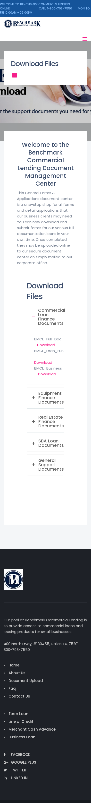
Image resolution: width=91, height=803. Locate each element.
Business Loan (21, 737)
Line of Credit (20, 721)
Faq (12, 688)
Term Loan (18, 713)
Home (13, 665)
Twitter (15, 770)
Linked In (16, 777)
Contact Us (19, 696)
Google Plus (20, 762)
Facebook (17, 754)
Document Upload (25, 680)
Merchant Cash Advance (32, 729)
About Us (16, 672)
